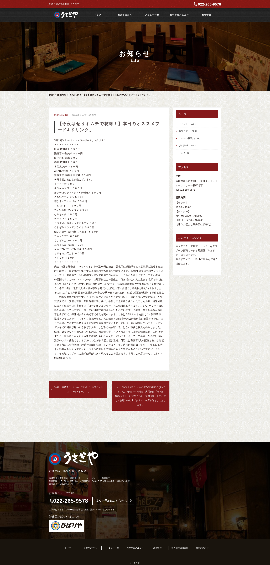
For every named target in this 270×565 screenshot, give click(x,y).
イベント (188, 124)
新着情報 (206, 15)
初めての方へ (125, 15)
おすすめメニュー (179, 15)
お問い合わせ (202, 548)
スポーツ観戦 (190, 138)
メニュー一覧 (152, 15)
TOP (51, 95)
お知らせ (74, 95)
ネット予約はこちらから (111, 500)
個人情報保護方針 (179, 548)
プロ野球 (188, 145)
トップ (97, 15)
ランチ (185, 153)
